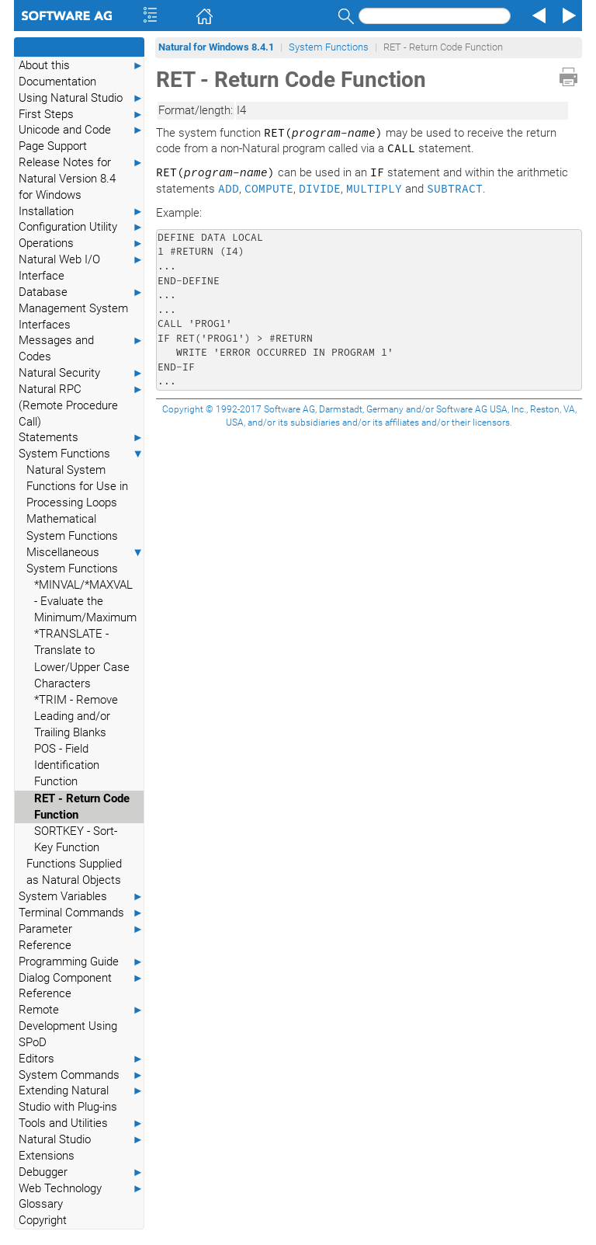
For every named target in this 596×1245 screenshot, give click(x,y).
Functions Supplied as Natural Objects (74, 872)
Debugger (81, 1172)
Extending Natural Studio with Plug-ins (81, 1098)
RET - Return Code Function (82, 806)
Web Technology (81, 1189)
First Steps (81, 114)
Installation (81, 211)
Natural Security (81, 373)
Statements (81, 437)
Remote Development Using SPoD (81, 1025)
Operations (81, 243)
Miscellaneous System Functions (85, 560)
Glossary (41, 1204)
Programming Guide (81, 962)
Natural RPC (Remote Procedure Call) (81, 405)
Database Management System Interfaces (81, 308)
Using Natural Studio (81, 98)
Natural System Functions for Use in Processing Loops (77, 486)
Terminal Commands (81, 913)
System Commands (81, 1075)
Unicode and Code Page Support (81, 137)
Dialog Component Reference (81, 985)
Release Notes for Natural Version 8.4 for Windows (81, 178)
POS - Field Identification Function (66, 765)
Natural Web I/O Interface (81, 267)
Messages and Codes (81, 347)
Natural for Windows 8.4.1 (216, 47)
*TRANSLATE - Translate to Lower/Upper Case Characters (82, 658)
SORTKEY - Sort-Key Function (75, 839)
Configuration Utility (81, 227)
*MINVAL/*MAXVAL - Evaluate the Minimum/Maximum (85, 601)
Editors (81, 1059)
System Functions (81, 454)
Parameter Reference (81, 936)
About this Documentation (81, 73)
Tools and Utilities (81, 1123)
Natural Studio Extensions (81, 1147)
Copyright (43, 1220)
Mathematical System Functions (72, 527)
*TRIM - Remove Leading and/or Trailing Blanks (76, 716)
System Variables (81, 897)
